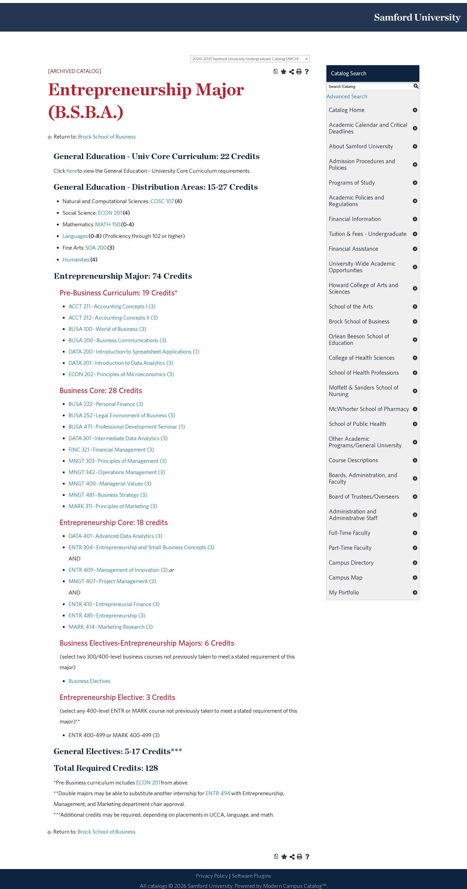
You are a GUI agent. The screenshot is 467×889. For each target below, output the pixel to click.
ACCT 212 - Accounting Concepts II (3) (113, 317)
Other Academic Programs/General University (365, 442)
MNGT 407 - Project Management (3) (112, 581)
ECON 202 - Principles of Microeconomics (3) (121, 374)
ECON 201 (110, 212)
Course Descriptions (353, 460)
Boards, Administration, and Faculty (363, 478)
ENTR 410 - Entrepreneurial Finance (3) (114, 604)
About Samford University (361, 146)
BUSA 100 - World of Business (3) (107, 329)
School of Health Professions (364, 372)
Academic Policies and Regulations (356, 200)
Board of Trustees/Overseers (364, 496)
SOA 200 (96, 247)
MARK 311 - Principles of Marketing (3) (113, 506)
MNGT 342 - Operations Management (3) (117, 472)
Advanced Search (346, 96)
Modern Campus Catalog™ (294, 885)
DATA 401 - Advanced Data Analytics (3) (115, 536)
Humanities (76, 259)
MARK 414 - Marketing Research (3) (111, 626)
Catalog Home (347, 109)
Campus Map (345, 577)
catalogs (157, 885)
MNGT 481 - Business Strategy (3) (108, 494)
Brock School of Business (107, 136)
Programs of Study (352, 182)
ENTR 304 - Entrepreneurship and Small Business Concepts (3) (141, 547)
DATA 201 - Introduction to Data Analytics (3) (121, 362)
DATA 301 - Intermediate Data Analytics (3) (118, 438)
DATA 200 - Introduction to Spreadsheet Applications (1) (134, 351)
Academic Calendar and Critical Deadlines (368, 128)
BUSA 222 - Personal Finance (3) (106, 404)
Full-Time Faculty (350, 532)
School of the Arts (351, 306)
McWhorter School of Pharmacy (369, 408)
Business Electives (89, 681)
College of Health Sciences (362, 357)
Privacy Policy (212, 875)
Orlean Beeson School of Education (359, 339)
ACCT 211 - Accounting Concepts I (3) (112, 306)
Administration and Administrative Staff (353, 514)
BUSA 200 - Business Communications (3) (117, 340)
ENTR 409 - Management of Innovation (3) (118, 569)
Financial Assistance (353, 248)
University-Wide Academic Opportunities (362, 266)
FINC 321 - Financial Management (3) (111, 449)
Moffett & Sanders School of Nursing (363, 390)
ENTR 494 (218, 793)
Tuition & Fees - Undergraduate (368, 233)
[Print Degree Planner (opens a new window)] (276, 71)
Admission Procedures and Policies (362, 164)
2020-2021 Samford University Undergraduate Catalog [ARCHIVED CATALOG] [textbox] (250, 59)
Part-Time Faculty (350, 547)
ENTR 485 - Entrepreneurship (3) (107, 615)
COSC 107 (162, 201)
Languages (75, 236)
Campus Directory (351, 562)
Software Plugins (251, 875)
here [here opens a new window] (71, 170)
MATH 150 (107, 224)
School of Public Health (357, 423)
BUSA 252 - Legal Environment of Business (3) (122, 415)
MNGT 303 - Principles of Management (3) (118, 460)
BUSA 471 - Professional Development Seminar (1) (127, 426)
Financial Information (355, 218)
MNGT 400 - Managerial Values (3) (110, 483)
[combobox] (250, 58)
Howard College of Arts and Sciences (363, 288)
